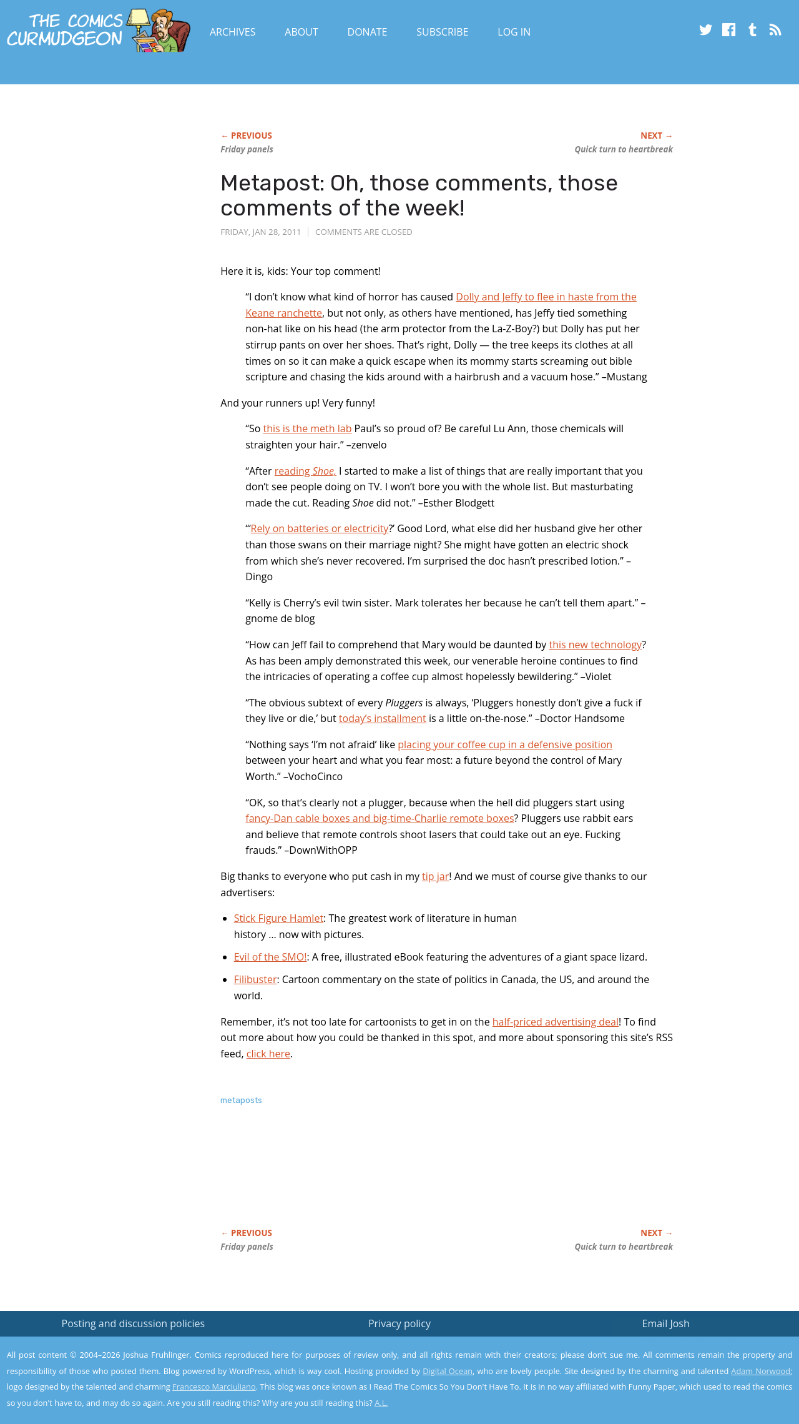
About (301, 32)
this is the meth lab (307, 428)
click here (268, 1054)
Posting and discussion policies (133, 1323)
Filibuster (255, 979)
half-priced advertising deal (556, 1022)
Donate (368, 32)
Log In (514, 32)
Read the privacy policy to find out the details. (687, 1346)
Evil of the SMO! (270, 957)
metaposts (241, 1100)
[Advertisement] (447, 1180)
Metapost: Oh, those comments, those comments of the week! (419, 195)
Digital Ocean (448, 1371)
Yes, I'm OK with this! (693, 1377)
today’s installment (382, 718)
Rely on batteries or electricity (320, 528)
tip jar (435, 876)
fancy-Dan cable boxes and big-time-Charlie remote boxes (379, 818)
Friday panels (246, 149)
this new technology (595, 644)
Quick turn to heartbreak (624, 149)
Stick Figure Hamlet (278, 918)
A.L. (381, 1402)
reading (305, 471)
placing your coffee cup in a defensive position (505, 744)
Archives (233, 32)
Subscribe (442, 32)
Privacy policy (399, 1323)
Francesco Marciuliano (214, 1386)
